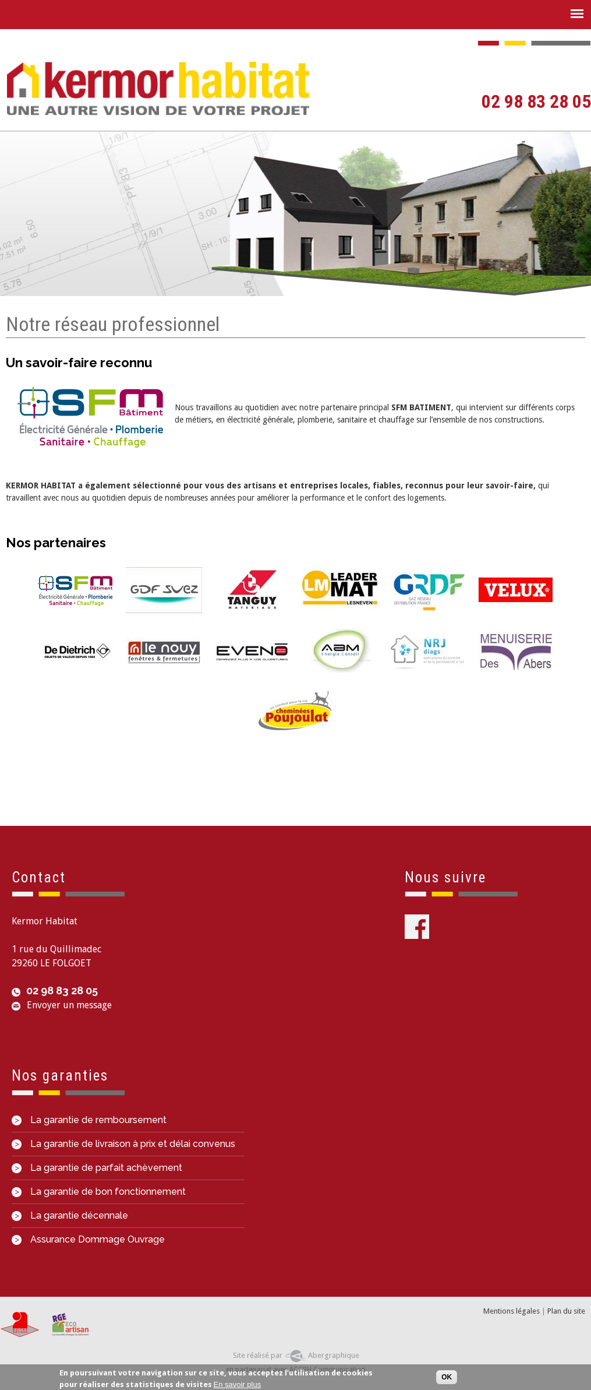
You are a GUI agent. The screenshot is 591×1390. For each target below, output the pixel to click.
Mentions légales (511, 1311)
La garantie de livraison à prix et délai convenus (123, 1143)
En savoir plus (237, 1385)
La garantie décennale (70, 1215)
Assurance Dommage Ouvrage (88, 1239)
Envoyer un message (69, 1005)
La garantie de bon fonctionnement (99, 1191)
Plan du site (566, 1311)
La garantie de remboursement (89, 1119)
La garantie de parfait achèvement (97, 1167)
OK (446, 1378)
